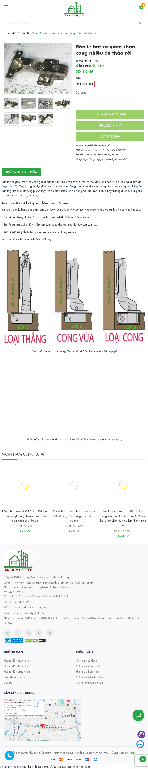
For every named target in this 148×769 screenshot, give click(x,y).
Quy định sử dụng (86, 660)
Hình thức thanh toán (88, 671)
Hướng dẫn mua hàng (17, 660)
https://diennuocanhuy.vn (30, 607)
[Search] (140, 22)
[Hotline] (11, 757)
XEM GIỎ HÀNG (110, 125)
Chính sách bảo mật (88, 666)
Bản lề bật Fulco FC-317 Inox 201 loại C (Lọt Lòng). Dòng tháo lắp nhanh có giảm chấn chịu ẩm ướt (25, 515)
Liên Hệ (8, 682)
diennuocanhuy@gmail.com (28, 613)
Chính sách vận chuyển (89, 682)
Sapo (132, 752)
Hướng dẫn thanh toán (17, 666)
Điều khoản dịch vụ (15, 677)
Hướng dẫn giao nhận (17, 671)
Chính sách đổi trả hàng (90, 677)
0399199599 (111, 136)
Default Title (86, 84)
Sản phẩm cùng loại (23, 454)
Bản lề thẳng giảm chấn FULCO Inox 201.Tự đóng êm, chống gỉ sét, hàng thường (74, 515)
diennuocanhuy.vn (93, 149)
